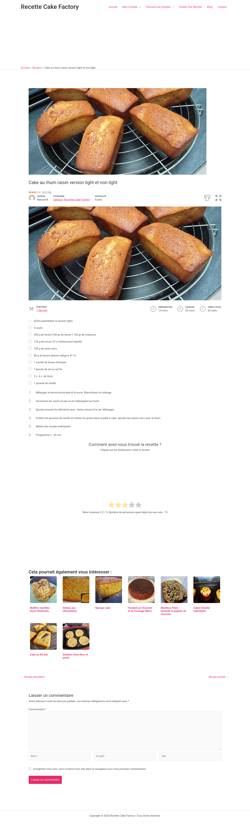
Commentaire (37, 709)
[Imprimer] (207, 197)
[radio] (112, 505)
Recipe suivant (219, 677)
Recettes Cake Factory (77, 199)
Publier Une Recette (190, 7)
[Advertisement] (125, 40)
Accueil (113, 7)
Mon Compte (132, 7)
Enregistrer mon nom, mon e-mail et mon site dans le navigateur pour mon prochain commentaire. (89, 769)
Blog (209, 7)
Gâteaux (58, 199)
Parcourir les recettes (160, 7)
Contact (222, 7)
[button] (139, 7)
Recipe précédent (32, 677)
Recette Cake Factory (50, 6)
